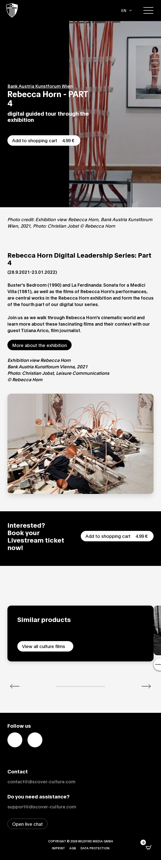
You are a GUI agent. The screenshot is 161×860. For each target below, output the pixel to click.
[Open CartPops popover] (148, 847)
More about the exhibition (39, 345)
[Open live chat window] (27, 824)
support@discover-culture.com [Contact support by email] (41, 806)
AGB (72, 848)
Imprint (58, 848)
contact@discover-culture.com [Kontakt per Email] (41, 781)
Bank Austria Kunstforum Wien (39, 86)
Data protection (94, 848)
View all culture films (43, 646)
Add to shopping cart (44, 140)
